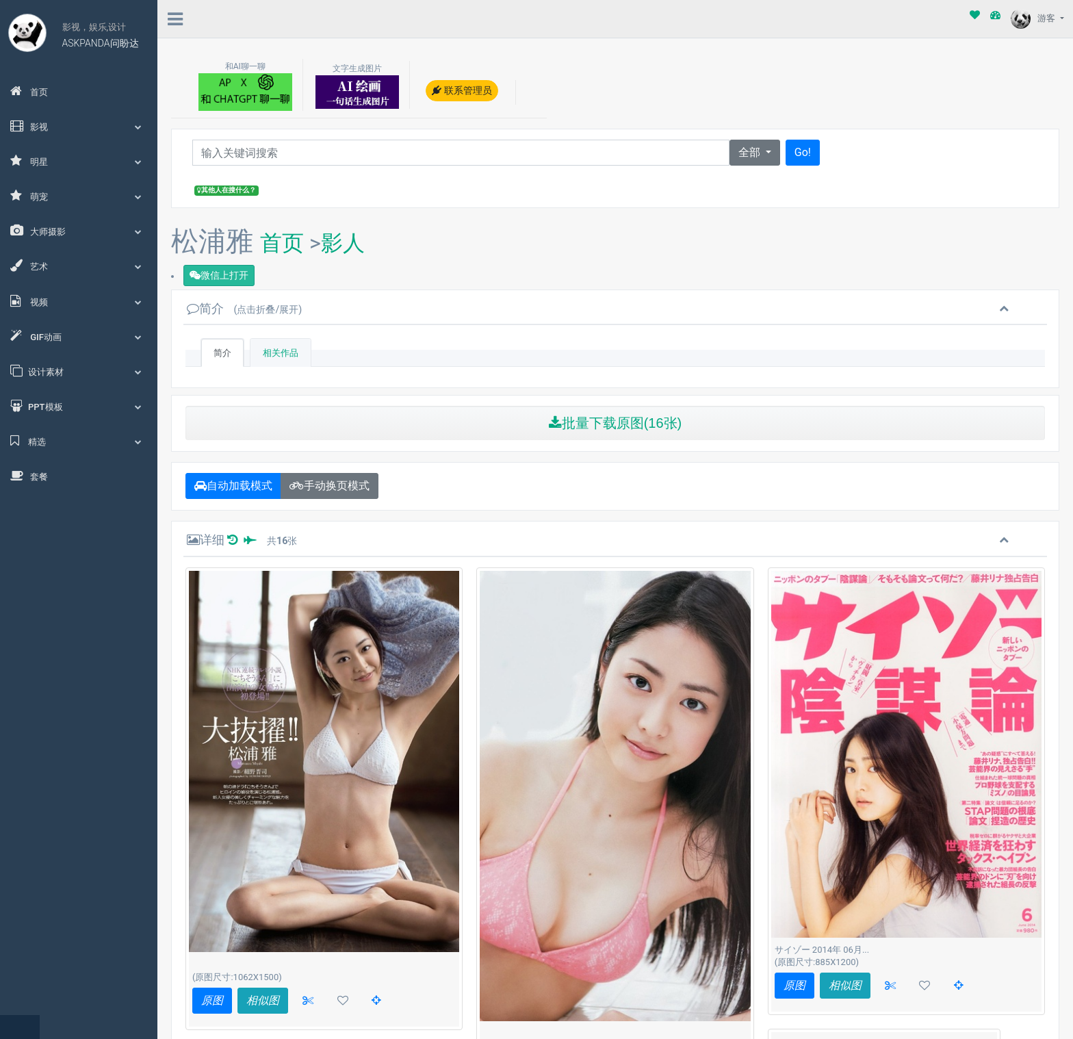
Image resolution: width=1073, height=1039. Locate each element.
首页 (29, 91)
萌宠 (78, 196)
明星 (78, 161)
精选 (78, 441)
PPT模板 (78, 406)
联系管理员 (461, 90)
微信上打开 (219, 275)
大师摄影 (78, 231)
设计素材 (78, 371)
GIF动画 (78, 336)
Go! (802, 152)
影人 (343, 243)
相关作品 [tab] (280, 353)
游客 (1034, 18)
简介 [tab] (222, 353)
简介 (244, 308)
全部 (750, 152)
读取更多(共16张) (323, 996)
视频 (78, 301)
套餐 (29, 476)
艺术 (78, 265)
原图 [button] (212, 1000)
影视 (78, 126)
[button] (958, 986)
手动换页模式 (329, 485)
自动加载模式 (233, 485)
